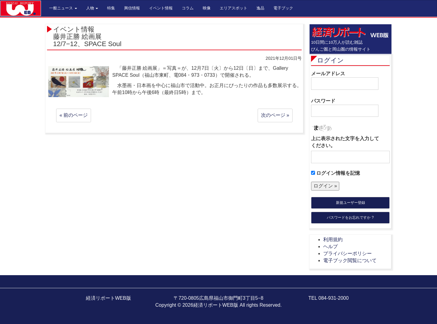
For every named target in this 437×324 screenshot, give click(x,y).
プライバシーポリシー (347, 253)
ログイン (330, 60)
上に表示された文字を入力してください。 (345, 142)
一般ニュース (63, 8)
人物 (92, 8)
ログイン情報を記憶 (335, 173)
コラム (188, 8)
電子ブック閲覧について (350, 260)
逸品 (260, 8)
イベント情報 (161, 8)
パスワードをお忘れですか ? (350, 217)
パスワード (344, 107)
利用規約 (333, 239)
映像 (207, 8)
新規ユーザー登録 (350, 203)
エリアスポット (233, 8)
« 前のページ (73, 115)
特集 (111, 8)
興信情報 (132, 8)
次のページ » (275, 115)
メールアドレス (344, 80)
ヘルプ (330, 246)
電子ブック (283, 8)
